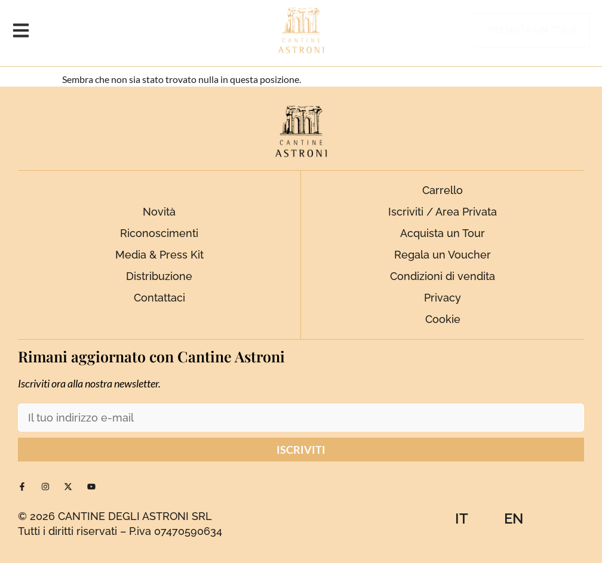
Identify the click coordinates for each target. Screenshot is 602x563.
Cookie (442, 319)
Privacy (442, 297)
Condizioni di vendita (442, 276)
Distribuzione (159, 276)
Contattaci (159, 297)
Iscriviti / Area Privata (442, 211)
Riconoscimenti (159, 233)
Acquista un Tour (442, 233)
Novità (159, 211)
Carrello (442, 190)
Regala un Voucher (442, 254)
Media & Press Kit (159, 254)
